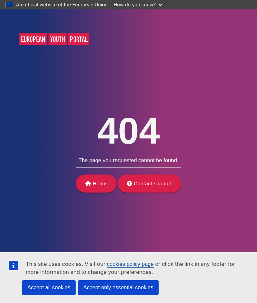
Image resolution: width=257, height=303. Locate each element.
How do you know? (138, 4)
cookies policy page (130, 264)
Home (100, 183)
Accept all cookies (48, 287)
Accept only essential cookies (118, 287)
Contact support (153, 183)
